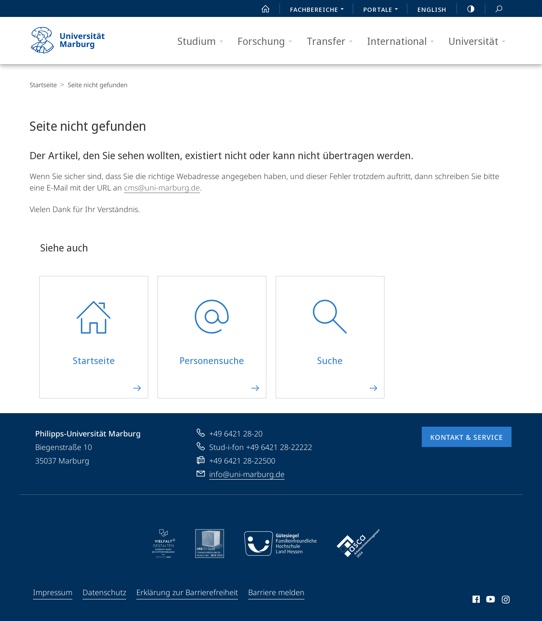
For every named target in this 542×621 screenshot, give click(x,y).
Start (261, 9)
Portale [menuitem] (383, 10)
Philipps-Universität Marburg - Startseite (75, 40)
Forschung (268, 41)
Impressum (52, 592)
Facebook (475, 600)
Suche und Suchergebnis (494, 9)
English (432, 9)
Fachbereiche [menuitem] (319, 10)
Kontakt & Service (466, 437)
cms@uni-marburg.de (162, 187)
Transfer (332, 41)
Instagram (506, 600)
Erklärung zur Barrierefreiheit (187, 592)
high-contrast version (466, 9)
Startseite (43, 84)
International (403, 41)
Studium (203, 41)
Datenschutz (104, 592)
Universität (479, 41)
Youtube (489, 600)
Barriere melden (276, 592)
